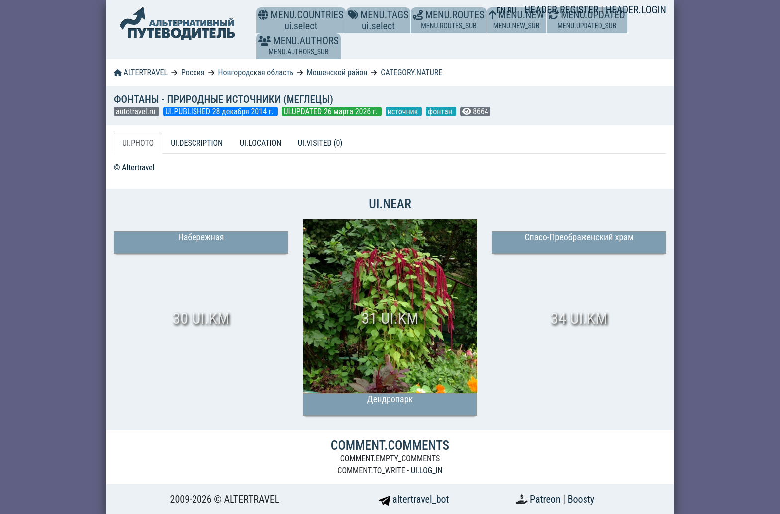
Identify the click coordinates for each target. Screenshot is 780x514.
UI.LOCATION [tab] (260, 143)
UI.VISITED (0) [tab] (320, 143)
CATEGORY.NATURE (411, 72)
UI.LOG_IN (427, 470)
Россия (192, 72)
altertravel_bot (414, 499)
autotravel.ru (136, 111)
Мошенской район (337, 72)
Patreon (546, 499)
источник (404, 111)
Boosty (581, 499)
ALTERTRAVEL (141, 72)
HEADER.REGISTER (562, 10)
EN (502, 10)
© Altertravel (134, 167)
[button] (264, 41)
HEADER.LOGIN (636, 10)
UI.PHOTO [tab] (138, 143)
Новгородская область (255, 72)
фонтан (441, 111)
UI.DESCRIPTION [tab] (197, 143)
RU (511, 10)
